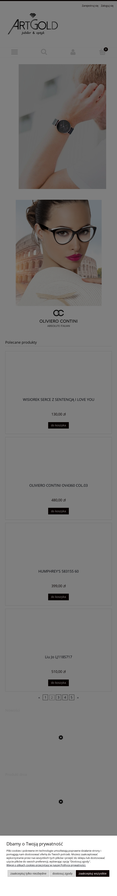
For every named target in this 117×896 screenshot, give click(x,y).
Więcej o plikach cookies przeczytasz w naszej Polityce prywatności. (46, 865)
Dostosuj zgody (63, 873)
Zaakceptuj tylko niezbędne (28, 873)
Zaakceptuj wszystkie (93, 873)
